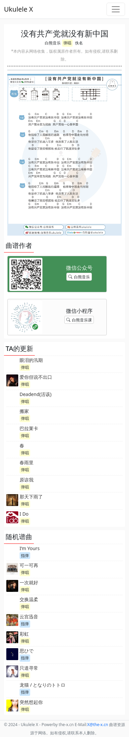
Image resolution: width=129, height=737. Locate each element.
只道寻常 (29, 668)
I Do (24, 514)
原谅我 (26, 480)
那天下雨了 (31, 496)
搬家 (24, 411)
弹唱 (67, 43)
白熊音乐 (53, 43)
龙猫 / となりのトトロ (43, 685)
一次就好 (29, 582)
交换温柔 (29, 599)
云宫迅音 (29, 616)
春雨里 (26, 462)
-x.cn (97, 724)
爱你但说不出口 (36, 377)
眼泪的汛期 (31, 360)
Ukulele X (18, 9)
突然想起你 (31, 702)
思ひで (26, 651)
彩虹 (24, 634)
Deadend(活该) (35, 394)
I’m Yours (29, 548)
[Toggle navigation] (115, 9)
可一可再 (29, 565)
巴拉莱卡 (29, 428)
